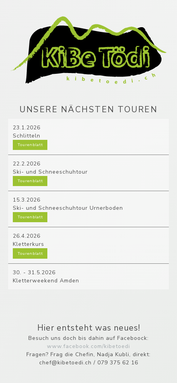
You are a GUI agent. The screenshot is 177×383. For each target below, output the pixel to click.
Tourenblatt (30, 145)
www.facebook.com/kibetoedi (88, 346)
